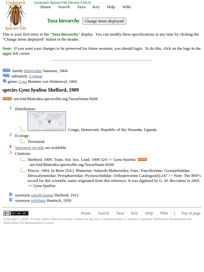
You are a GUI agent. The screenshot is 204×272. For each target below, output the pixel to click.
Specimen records (29, 147)
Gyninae (36, 76)
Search (64, 6)
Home (45, 6)
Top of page (191, 213)
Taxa (81, 6)
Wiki (126, 6)
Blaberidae (33, 70)
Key (96, 6)
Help (111, 6)
